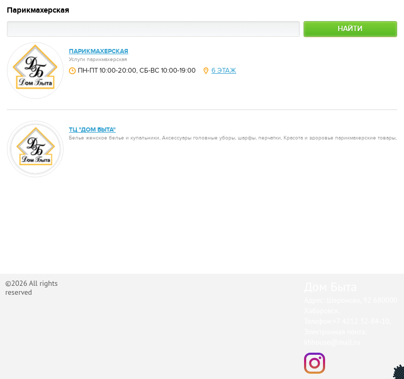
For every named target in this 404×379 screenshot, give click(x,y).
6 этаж (223, 70)
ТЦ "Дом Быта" (92, 130)
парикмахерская (98, 51)
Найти (350, 28)
